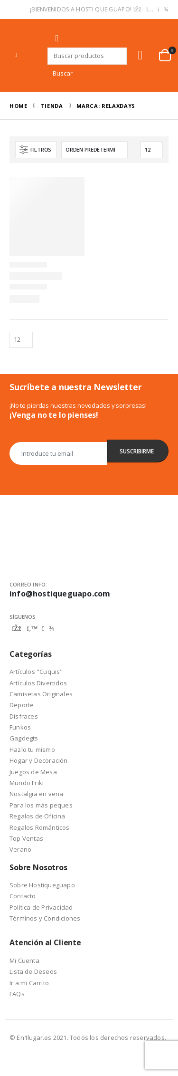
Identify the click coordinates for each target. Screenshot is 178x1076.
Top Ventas (26, 838)
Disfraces (23, 716)
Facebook (16, 628)
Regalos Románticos (39, 827)
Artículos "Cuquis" (36, 671)
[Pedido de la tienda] (94, 149)
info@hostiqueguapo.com (59, 593)
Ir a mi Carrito (29, 983)
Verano (20, 849)
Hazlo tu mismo (32, 749)
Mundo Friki (26, 782)
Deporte (21, 705)
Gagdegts (23, 738)
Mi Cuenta (24, 960)
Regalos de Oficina (37, 816)
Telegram (48, 628)
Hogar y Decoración (38, 760)
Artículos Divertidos (38, 683)
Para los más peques (41, 805)
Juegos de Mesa (33, 772)
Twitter (32, 628)
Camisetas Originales (41, 694)
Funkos (20, 727)
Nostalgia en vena (36, 793)
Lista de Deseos (33, 971)
